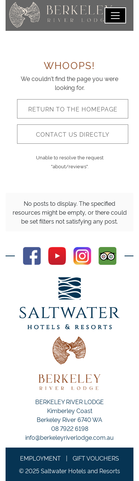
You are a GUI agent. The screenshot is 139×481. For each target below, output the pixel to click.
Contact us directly (72, 134)
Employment (40, 458)
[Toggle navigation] (115, 15)
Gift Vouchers (96, 458)
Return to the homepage (73, 109)
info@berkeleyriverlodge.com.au (69, 437)
